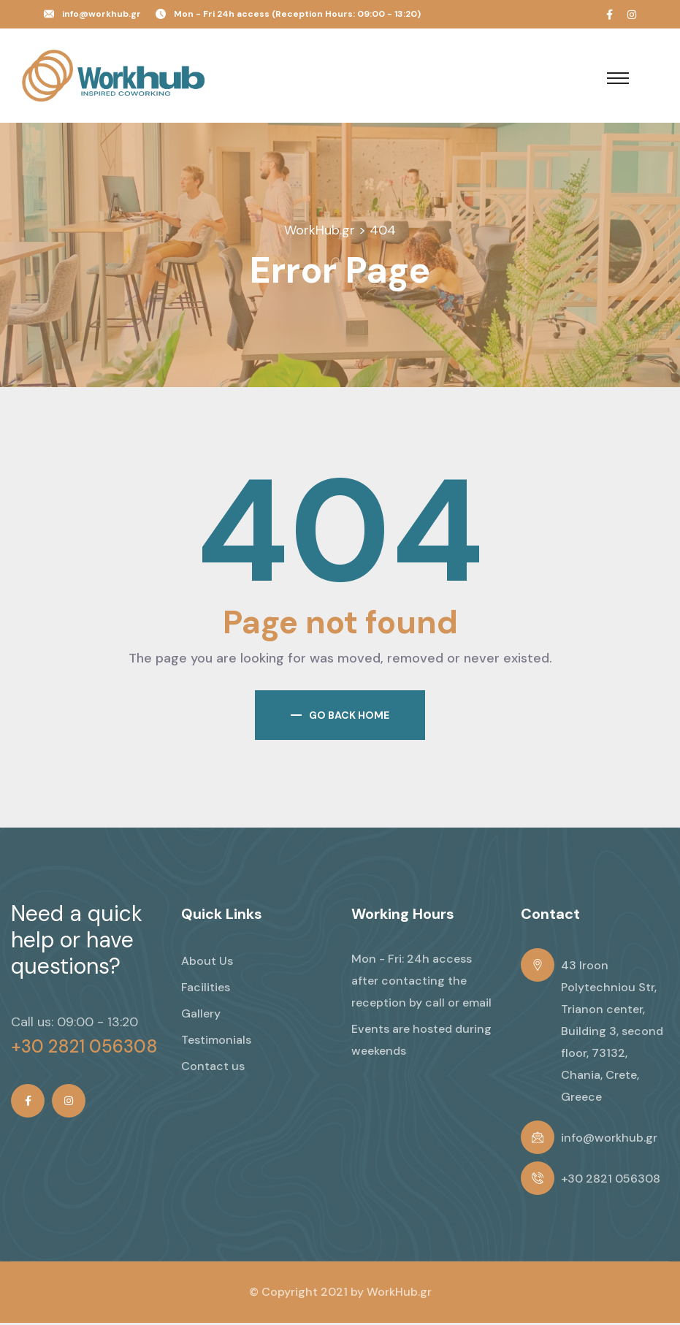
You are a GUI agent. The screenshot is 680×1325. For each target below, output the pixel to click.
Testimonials (216, 1042)
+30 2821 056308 (84, 1049)
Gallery (201, 1015)
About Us (207, 963)
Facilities (205, 989)
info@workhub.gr (101, 14)
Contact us (213, 1068)
